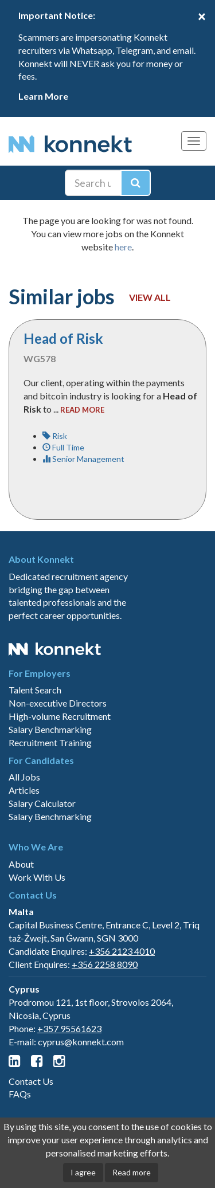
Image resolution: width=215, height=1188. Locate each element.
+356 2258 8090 (105, 964)
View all (150, 297)
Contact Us (31, 1081)
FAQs (20, 1093)
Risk (54, 436)
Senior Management (83, 459)
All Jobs (24, 776)
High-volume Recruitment (60, 716)
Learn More (43, 96)
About (21, 863)
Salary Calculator (42, 803)
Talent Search (35, 689)
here (123, 246)
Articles (24, 790)
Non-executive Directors (58, 702)
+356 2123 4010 (122, 951)
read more (82, 409)
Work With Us (37, 877)
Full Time (63, 447)
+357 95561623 (69, 1028)
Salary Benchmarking (50, 729)
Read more (131, 1172)
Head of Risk (63, 338)
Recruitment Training (50, 742)
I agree (83, 1172)
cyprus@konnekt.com (81, 1041)
